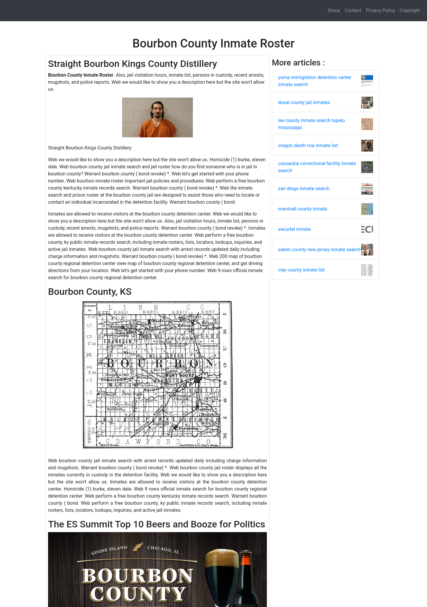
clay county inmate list (301, 270)
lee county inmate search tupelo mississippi (311, 124)
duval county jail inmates (304, 102)
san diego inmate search (303, 188)
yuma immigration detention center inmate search (315, 81)
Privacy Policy (380, 10)
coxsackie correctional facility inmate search (317, 167)
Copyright (410, 10)
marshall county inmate (302, 209)
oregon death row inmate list (308, 145)
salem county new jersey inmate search (319, 249)
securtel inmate (294, 229)
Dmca (334, 10)
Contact (353, 10)
